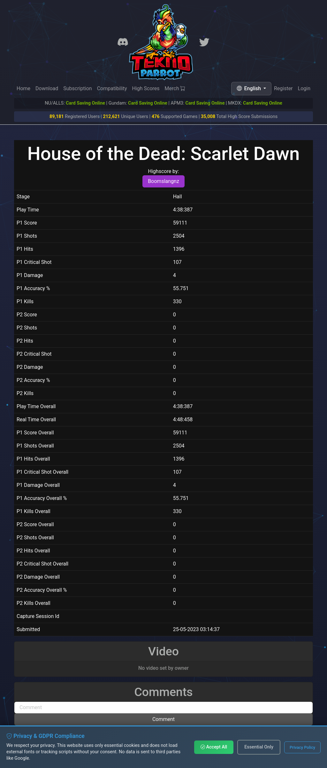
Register (283, 89)
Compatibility (112, 88)
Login (304, 89)
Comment (163, 719)
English (249, 88)
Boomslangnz (163, 181)
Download (46, 88)
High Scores (145, 88)
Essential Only (258, 747)
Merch (175, 88)
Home (23, 88)
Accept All (214, 747)
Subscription (77, 88)
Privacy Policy (302, 747)
